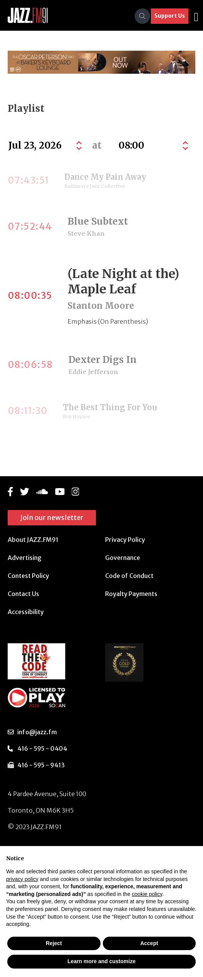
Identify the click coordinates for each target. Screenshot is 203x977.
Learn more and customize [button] (101, 961)
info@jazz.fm (37, 732)
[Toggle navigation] (196, 16)
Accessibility (26, 612)
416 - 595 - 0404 (42, 748)
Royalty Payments (131, 594)
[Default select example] (152, 145)
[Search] (142, 16)
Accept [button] (149, 943)
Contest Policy (28, 576)
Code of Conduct (129, 576)
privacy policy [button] (22, 879)
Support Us (169, 15)
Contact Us (23, 594)
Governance (122, 557)
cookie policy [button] (147, 894)
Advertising (24, 557)
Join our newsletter (51, 517)
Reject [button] (54, 943)
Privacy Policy (125, 539)
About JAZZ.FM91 (33, 539)
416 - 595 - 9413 (41, 765)
